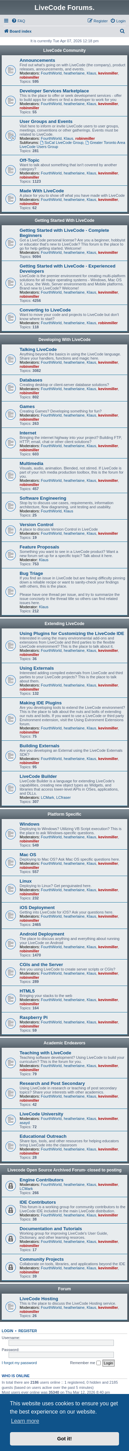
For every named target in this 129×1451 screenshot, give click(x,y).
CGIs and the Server (41, 964)
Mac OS (28, 854)
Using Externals (37, 668)
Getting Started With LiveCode (64, 220)
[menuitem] (18, 21)
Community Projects (42, 1259)
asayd (25, 1123)
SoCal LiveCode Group (61, 142)
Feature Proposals (39, 546)
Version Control (36, 524)
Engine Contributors (41, 1179)
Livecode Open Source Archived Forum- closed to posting (65, 1170)
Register (28, 1331)
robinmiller (29, 77)
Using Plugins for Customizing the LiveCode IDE (72, 633)
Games (27, 406)
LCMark (47, 797)
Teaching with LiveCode (45, 1052)
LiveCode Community (64, 50)
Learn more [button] (25, 1421)
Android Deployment (42, 934)
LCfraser (63, 797)
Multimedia (31, 463)
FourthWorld (51, 73)
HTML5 (27, 991)
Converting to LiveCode (45, 310)
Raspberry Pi (33, 1017)
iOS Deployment (37, 907)
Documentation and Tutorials (51, 1228)
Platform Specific (64, 814)
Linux (26, 881)
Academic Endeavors (64, 1043)
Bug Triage (31, 573)
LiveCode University (41, 1113)
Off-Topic (30, 160)
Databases (31, 380)
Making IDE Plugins (41, 702)
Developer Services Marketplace (54, 90)
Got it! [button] (64, 1438)
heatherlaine (74, 73)
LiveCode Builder (38, 776)
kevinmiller (108, 73)
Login (7, 1331)
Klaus (91, 73)
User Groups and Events (46, 121)
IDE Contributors (38, 1202)
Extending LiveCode (64, 623)
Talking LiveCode (38, 349)
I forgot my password (19, 1363)
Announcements (37, 60)
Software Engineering (43, 498)
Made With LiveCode (42, 190)
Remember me (85, 1363)
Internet (28, 432)
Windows (30, 824)
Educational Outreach (43, 1136)
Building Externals (40, 745)
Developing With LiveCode (64, 339)
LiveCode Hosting (39, 1298)
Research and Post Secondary (52, 1083)
